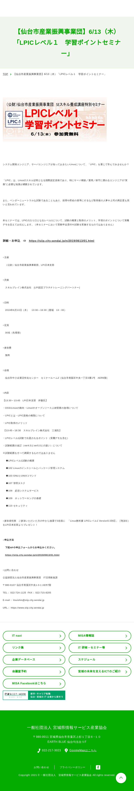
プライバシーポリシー (72, 767)
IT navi (17, 636)
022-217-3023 (51, 750)
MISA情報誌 (86, 636)
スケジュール (86, 660)
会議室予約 (19, 671)
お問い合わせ (41, 767)
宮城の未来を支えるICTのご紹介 (99, 671)
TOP (5, 74)
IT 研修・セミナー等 (91, 648)
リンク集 (18, 648)
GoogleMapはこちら (81, 750)
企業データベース (23, 660)
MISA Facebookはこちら (29, 683)
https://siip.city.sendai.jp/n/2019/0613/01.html (64, 241)
